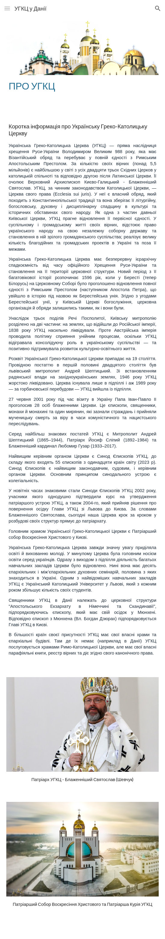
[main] (82, 85)
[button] (7, 8)
